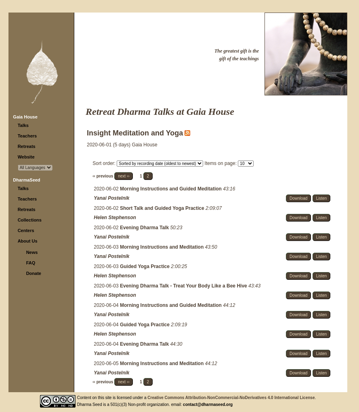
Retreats (27, 146)
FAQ (31, 262)
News (32, 252)
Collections (30, 220)
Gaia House (25, 116)
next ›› (123, 176)
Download (298, 198)
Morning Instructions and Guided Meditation (171, 189)
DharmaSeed (26, 179)
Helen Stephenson (115, 217)
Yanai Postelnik (111, 198)
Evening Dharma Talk (145, 227)
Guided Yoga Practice (145, 266)
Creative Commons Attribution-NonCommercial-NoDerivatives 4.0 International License (231, 397)
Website (26, 156)
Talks (23, 125)
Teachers (27, 135)
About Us (28, 241)
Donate (33, 273)
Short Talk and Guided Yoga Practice (163, 208)
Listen (321, 198)
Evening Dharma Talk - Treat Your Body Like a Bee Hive (184, 286)
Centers (26, 230)
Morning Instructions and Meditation (162, 247)
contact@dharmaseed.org (208, 404)
